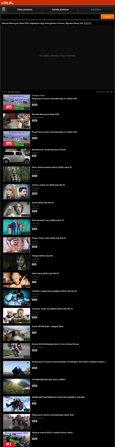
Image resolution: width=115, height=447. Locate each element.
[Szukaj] (50, 16)
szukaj (108, 16)
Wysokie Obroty (14, 92)
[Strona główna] (7, 3)
